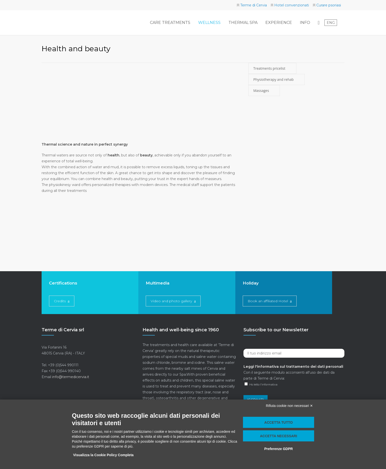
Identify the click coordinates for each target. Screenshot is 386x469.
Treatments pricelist (272, 68)
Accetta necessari (278, 436)
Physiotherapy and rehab (276, 79)
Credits (60, 301)
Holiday (251, 283)
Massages (264, 90)
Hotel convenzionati (291, 5)
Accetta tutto (278, 422)
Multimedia (157, 283)
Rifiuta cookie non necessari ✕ (289, 406)
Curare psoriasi (328, 5)
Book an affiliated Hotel (268, 301)
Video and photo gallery (171, 301)
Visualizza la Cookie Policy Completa (103, 455)
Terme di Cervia (253, 5)
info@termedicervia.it (70, 377)
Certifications (63, 283)
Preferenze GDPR (278, 449)
